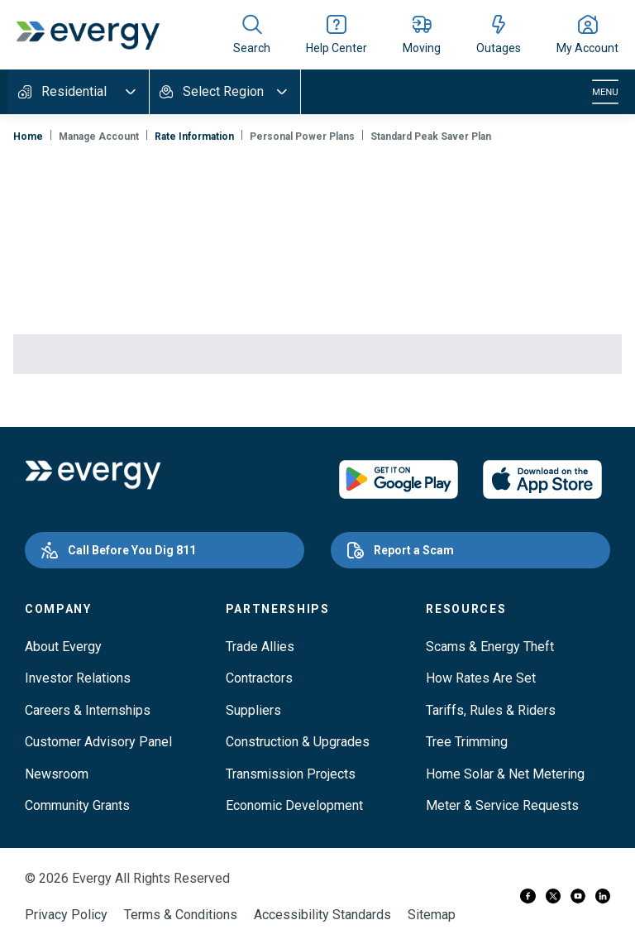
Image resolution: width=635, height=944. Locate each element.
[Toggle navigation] (605, 91)
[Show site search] (251, 35)
